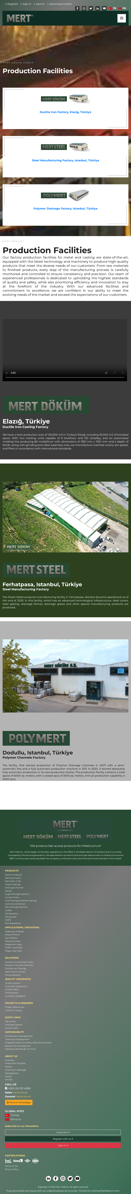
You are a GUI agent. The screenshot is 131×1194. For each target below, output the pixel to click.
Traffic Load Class (13, 947)
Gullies (8, 910)
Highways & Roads (14, 931)
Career (8, 1076)
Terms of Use (11, 1166)
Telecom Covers (13, 941)
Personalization (13, 975)
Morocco (13, 1119)
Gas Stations (11, 938)
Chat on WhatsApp (19, 1102)
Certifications (11, 993)
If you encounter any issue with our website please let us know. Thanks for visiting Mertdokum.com (63, 1190)
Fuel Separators (13, 923)
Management (12, 1073)
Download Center (60, 4)
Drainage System (13, 1025)
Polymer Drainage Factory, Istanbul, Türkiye (65, 208)
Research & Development (18, 1046)
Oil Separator (11, 913)
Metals (8, 891)
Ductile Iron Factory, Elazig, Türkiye (65, 112)
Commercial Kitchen (15, 904)
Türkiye (12, 1115)
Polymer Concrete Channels (19, 965)
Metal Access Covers (15, 972)
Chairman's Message (15, 1070)
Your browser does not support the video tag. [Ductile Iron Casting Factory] (65, 350)
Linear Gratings (13, 884)
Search (40, 4)
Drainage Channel (14, 887)
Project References (14, 1007)
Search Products (13, 875)
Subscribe (63, 1132)
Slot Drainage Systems (16, 907)
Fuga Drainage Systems (17, 894)
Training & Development (17, 1039)
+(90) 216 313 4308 (17, 1088)
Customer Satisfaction (16, 986)
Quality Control (12, 983)
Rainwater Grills (13, 881)
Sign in (63, 1145)
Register (12, 4)
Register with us (63, 1138)
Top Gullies (10, 1021)
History (8, 1066)
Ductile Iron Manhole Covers (19, 962)
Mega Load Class (13, 951)
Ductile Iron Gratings (15, 968)
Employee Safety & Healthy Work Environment (28, 1042)
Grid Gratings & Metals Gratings (21, 900)
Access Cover (11, 1028)
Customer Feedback (15, 996)
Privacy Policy (12, 1169)
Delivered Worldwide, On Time (20, 1049)
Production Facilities (15, 1063)
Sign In (27, 4)
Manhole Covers (13, 878)
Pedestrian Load (13, 944)
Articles (9, 1079)
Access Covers (12, 897)
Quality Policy (12, 989)
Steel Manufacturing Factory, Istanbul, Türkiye (65, 160)
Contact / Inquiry (13, 1010)
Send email (20, 1092)
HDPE (8, 920)
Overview (9, 1060)
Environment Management (19, 1036)
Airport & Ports (12, 934)
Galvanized (10, 917)
